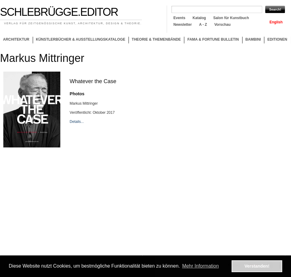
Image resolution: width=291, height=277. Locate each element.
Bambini (253, 39)
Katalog (199, 18)
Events (179, 18)
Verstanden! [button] (257, 266)
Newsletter (182, 24)
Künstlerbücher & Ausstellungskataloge (80, 39)
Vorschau (222, 24)
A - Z (203, 24)
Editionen (277, 39)
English (276, 22)
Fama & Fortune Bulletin (213, 39)
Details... (77, 122)
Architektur (16, 39)
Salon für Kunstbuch (231, 18)
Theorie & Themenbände (155, 40)
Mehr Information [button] (200, 266)
